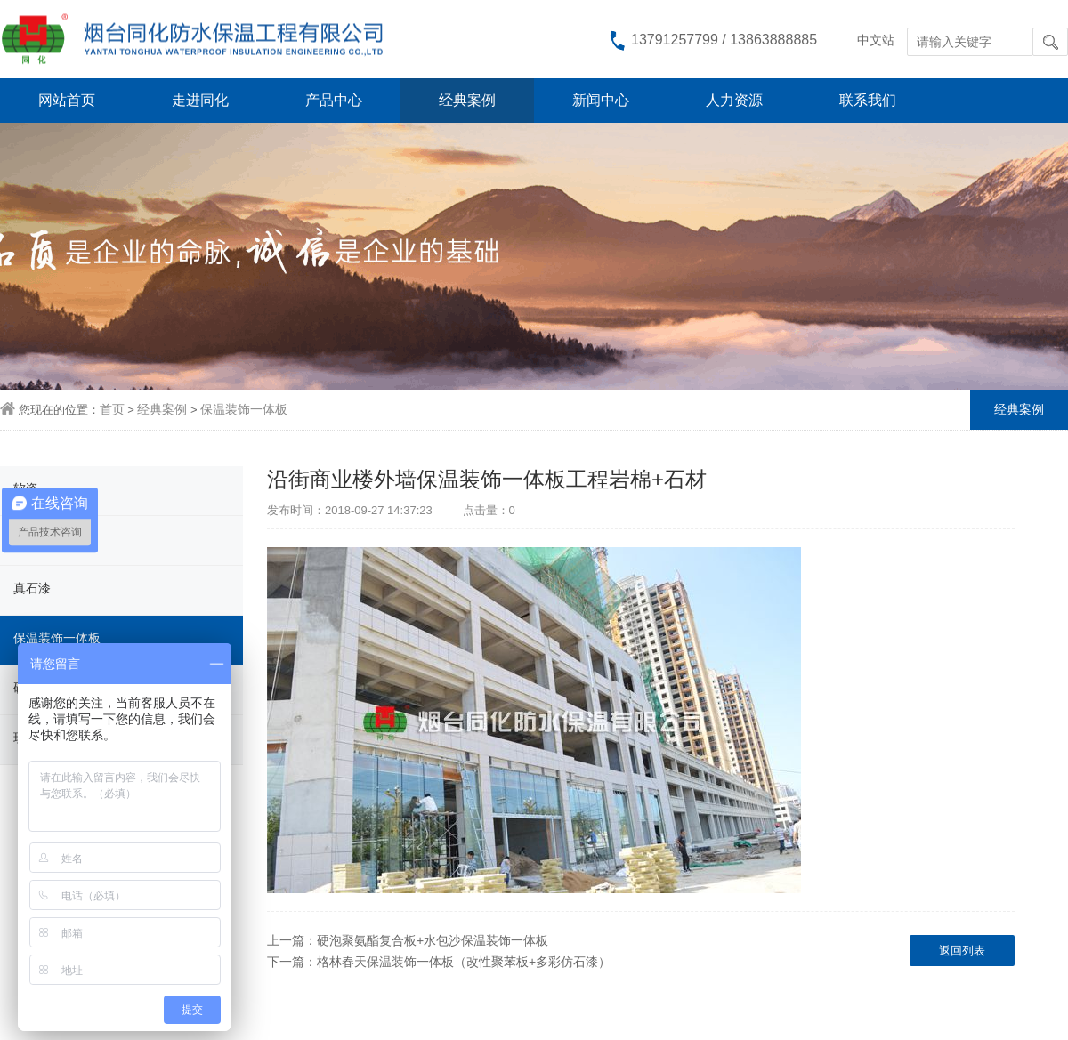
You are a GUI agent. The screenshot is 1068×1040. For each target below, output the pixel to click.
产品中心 (333, 100)
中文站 (875, 40)
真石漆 (32, 588)
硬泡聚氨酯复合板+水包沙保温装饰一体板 (432, 940)
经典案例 (467, 100)
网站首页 (66, 100)
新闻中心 (600, 100)
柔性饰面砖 (44, 538)
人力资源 (734, 100)
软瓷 (25, 488)
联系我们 (867, 100)
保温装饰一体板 (243, 409)
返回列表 (962, 950)
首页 (112, 409)
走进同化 (200, 100)
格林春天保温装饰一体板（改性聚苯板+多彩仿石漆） (464, 962)
